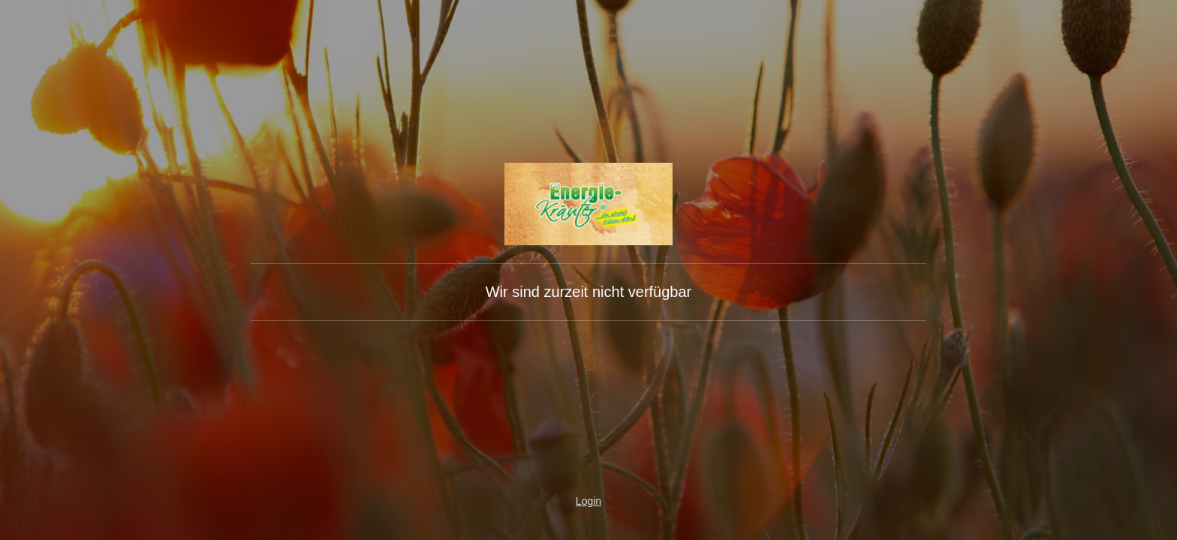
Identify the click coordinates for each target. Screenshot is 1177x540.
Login (588, 501)
